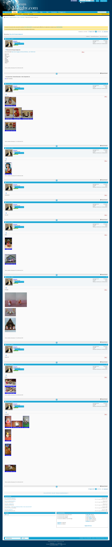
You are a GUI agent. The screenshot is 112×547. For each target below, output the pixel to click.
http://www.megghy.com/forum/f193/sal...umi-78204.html (23, 51)
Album (20, 12)
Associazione (54, 12)
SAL (18, 17)
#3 (106, 147)
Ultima (106, 31)
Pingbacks (59, 522)
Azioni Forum (25, 14)
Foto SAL (22, 17)
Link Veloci (31, 14)
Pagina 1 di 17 (92, 31)
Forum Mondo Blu (87, 538)
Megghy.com (61, 12)
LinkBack (87, 36)
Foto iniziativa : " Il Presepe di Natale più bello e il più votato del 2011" (18, 506)
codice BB (88, 514)
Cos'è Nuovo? (27, 12)
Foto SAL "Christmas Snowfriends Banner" (60, 493)
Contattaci (82, 538)
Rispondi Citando (103, 73)
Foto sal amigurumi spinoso (10, 501)
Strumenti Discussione (94, 36)
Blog (41, 12)
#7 (106, 276)
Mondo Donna (8, 12)
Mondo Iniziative (13, 17)
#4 (106, 182)
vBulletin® (55, 543)
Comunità (19, 14)
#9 (106, 364)
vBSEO (59, 545)
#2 (106, 83)
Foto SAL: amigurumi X (9, 503)
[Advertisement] (30, 21)
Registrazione (103, 0)
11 (100, 31)
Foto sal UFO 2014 (47, 493)
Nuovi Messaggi (7, 14)
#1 (106, 38)
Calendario (15, 14)
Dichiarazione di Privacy (100, 538)
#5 (106, 202)
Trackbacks (88, 521)
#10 (106, 401)
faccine (88, 516)
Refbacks (59, 523)
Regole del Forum (88, 525)
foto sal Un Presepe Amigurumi (16, 34)
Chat (47, 12)
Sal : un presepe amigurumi (10, 498)
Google (7, 514)
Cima (106, 538)
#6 (106, 221)
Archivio (93, 538)
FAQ (11, 14)
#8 (106, 344)
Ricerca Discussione (103, 36)
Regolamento (35, 12)
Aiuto (97, 0)
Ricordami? (82, 2)
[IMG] (90, 517)
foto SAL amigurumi (8, 509)
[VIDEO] (90, 518)
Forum (14, 12)
